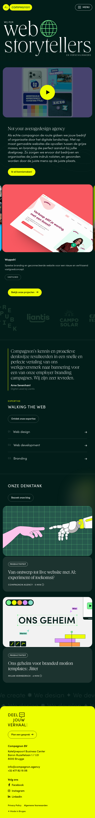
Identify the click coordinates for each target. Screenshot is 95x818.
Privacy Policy (14, 805)
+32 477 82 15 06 (17, 770)
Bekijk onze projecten (24, 292)
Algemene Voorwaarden (36, 805)
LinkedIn (15, 796)
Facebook (16, 785)
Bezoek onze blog (20, 497)
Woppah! (10, 261)
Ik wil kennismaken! (21, 171)
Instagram (16, 790)
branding (30, 148)
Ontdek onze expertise (23, 418)
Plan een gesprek (22, 734)
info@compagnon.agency (24, 766)
